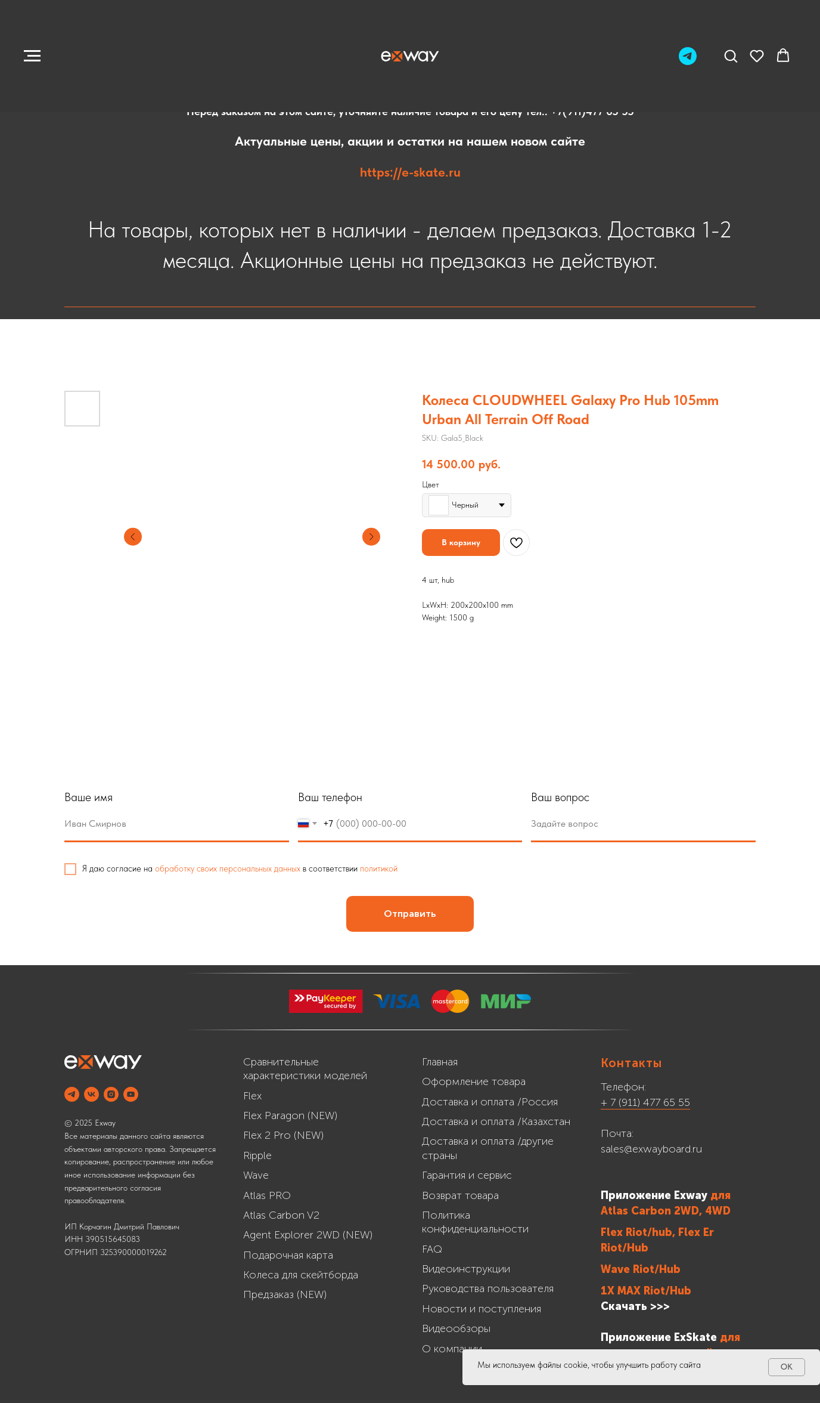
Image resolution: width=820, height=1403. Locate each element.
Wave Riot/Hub (641, 1269)
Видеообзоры (456, 1328)
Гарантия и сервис (467, 1175)
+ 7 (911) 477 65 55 (645, 1102)
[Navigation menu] (32, 56)
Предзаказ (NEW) (285, 1294)
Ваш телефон (384, 797)
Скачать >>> (635, 1306)
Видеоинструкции (466, 1268)
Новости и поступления (481, 1308)
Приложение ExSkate (659, 1337)
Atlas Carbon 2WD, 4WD (666, 1210)
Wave (256, 1175)
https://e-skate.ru (410, 172)
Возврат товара (460, 1195)
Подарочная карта (288, 1255)
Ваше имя (143, 797)
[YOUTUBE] (130, 1094)
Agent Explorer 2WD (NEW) (307, 1234)
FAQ (432, 1249)
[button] (730, 55)
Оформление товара (474, 1081)
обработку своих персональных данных (282, 868)
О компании (452, 1348)
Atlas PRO (267, 1195)
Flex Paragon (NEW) (290, 1115)
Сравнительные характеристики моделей (305, 1068)
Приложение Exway (655, 1195)
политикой (433, 868)
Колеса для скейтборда (300, 1274)
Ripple (257, 1155)
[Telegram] (688, 62)
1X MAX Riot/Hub (646, 1290)
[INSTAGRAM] (111, 1094)
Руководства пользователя (488, 1288)
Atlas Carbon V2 (281, 1215)
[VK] (91, 1094)
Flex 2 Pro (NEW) (283, 1135)
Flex (252, 1095)
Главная (440, 1061)
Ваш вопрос (615, 797)
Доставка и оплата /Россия (490, 1101)
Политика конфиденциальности (475, 1222)
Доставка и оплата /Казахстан (496, 1121)
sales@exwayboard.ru (651, 1148)
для (720, 1195)
